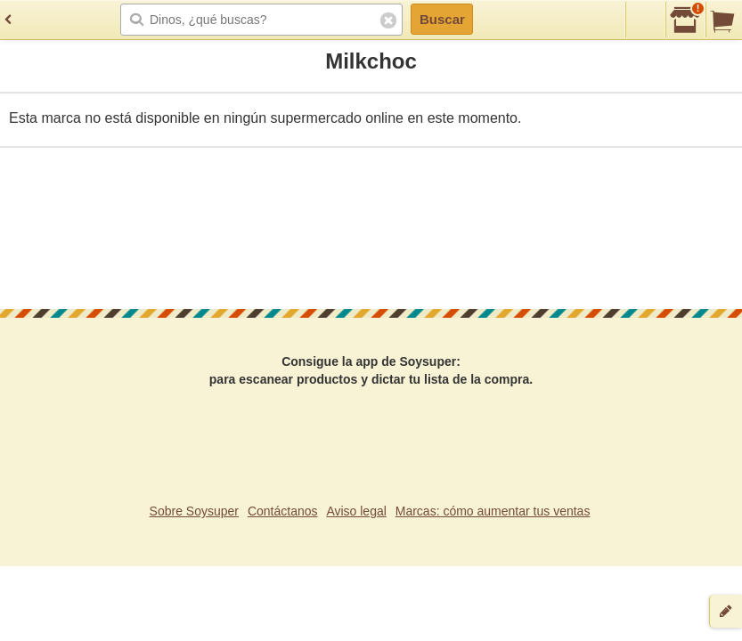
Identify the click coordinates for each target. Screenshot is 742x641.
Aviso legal (356, 511)
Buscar (442, 19)
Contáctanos (283, 511)
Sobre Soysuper (194, 511)
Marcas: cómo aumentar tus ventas (493, 511)
